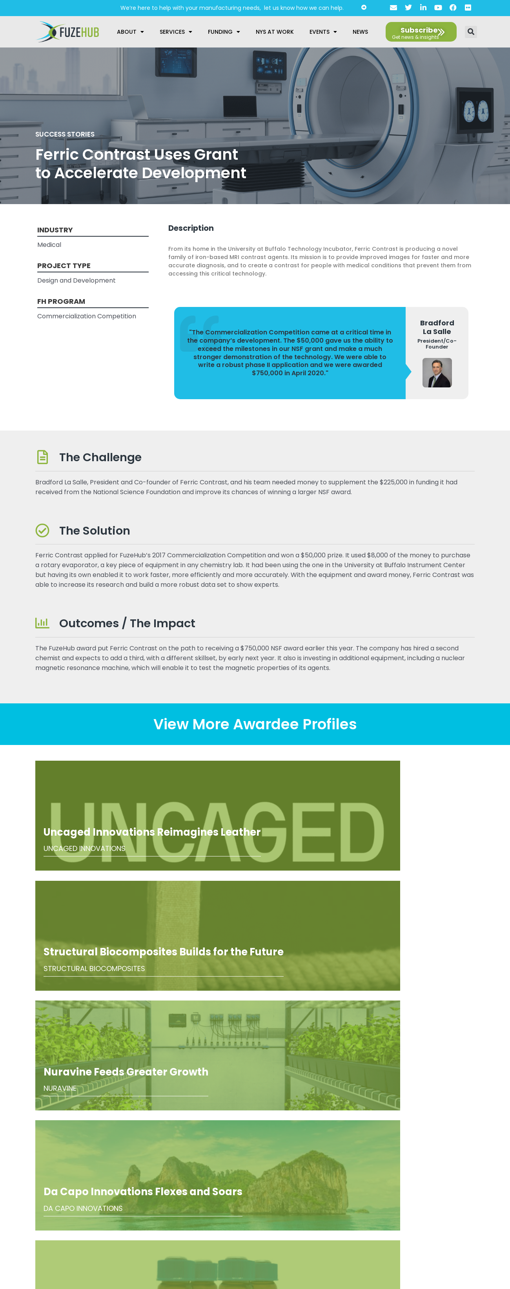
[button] (471, 32)
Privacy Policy (252, 1171)
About (130, 31)
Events (323, 31)
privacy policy (76, 1205)
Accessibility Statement (252, 1183)
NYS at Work (275, 32)
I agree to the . (59, 1205)
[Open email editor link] (469, 1112)
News (360, 32)
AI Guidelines (252, 1195)
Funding (224, 31)
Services (176, 31)
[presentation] (69, 1178)
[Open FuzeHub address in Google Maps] (444, 1096)
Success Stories (69, 133)
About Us (252, 1159)
